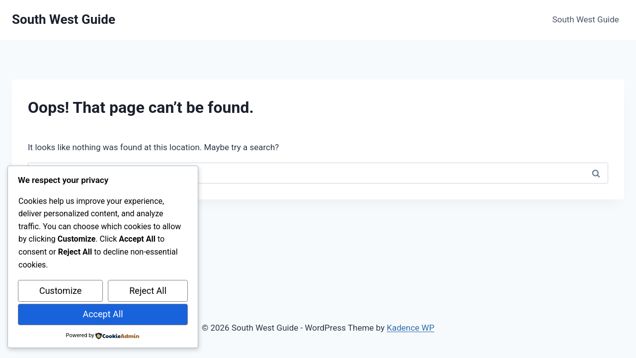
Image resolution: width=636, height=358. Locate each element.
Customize (60, 290)
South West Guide (585, 19)
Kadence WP (410, 328)
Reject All (147, 290)
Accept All (102, 314)
